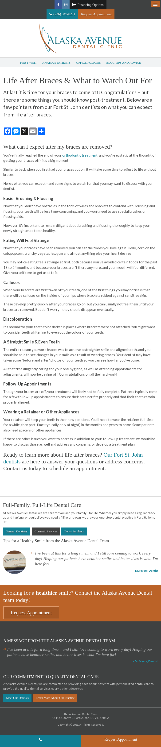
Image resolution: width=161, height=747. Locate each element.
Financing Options (87, 5)
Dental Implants (74, 531)
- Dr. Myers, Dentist (146, 570)
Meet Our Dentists (17, 698)
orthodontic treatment (80, 155)
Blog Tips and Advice (123, 62)
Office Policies (88, 62)
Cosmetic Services (46, 531)
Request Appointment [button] (96, 14)
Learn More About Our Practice (55, 698)
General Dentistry (16, 531)
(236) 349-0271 (64, 14)
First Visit (28, 62)
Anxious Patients (56, 62)
